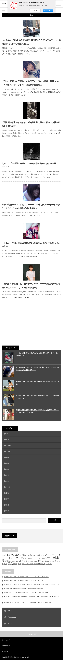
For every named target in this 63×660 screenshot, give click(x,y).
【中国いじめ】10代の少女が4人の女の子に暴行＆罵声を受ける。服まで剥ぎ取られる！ (37, 354)
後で (35, 11)
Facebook (12, 617)
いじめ (22, 555)
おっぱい (29, 555)
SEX (16, 554)
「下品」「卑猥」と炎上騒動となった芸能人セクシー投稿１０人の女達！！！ (31, 245)
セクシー (11, 558)
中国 (52, 557)
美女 (10, 563)
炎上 (7, 481)
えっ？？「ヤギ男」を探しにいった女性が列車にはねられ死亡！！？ (29, 165)
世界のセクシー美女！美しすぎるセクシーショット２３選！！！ (23, 581)
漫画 (7, 475)
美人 (5, 563)
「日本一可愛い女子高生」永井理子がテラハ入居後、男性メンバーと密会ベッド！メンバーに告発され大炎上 (31, 83)
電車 (32, 564)
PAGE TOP (31, 634)
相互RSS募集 (6, 646)
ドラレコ (26, 558)
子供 (23, 561)
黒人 (43, 563)
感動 (7, 469)
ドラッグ (19, 558)
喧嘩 (7, 463)
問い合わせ (5, 651)
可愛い (13, 561)
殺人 (49, 561)
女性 (20, 561)
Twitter (10, 611)
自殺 (15, 563)
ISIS (6, 555)
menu (58, 3)
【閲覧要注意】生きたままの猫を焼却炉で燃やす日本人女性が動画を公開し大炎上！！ (31, 124)
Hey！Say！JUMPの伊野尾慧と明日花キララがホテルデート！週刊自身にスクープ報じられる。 (31, 42)
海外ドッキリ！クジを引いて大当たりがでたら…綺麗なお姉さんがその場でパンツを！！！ (31, 584)
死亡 (40, 561)
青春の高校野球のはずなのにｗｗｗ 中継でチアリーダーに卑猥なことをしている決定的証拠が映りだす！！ (31, 206)
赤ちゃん (24, 564)
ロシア (46, 558)
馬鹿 (35, 564)
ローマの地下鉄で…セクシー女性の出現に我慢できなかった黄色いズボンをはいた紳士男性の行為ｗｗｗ (37, 368)
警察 (19, 564)
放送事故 (35, 561)
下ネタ (8, 451)
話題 (7, 505)
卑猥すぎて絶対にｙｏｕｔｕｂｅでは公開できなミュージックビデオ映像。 (37, 383)
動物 (7, 457)
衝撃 (7, 499)
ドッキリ (9, 445)
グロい (8, 439)
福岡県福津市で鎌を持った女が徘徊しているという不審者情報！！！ (25, 588)
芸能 (7, 493)
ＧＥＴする (48, 11)
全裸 (6, 561)
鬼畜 (39, 563)
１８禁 (49, 563)
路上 (28, 564)
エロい (41, 555)
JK (9, 555)
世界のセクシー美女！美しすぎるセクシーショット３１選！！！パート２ (26, 577)
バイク (31, 558)
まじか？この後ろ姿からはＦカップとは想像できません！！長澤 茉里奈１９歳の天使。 (37, 397)
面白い (8, 511)
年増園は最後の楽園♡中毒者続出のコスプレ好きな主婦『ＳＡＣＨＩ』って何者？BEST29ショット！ (37, 411)
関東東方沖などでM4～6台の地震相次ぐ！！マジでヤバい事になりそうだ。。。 (28, 592)
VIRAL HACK (13, 657)
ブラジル (40, 558)
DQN (3, 555)
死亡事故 (45, 561)
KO (12, 554)
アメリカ (35, 555)
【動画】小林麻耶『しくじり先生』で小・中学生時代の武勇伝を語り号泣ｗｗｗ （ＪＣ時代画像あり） (31, 286)
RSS (10, 623)
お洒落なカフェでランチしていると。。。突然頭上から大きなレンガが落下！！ (28, 602)
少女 (27, 561)
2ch (7, 433)
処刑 (9, 561)
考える (8, 487)
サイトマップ (6, 640)
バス (35, 558)
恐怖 (30, 561)
